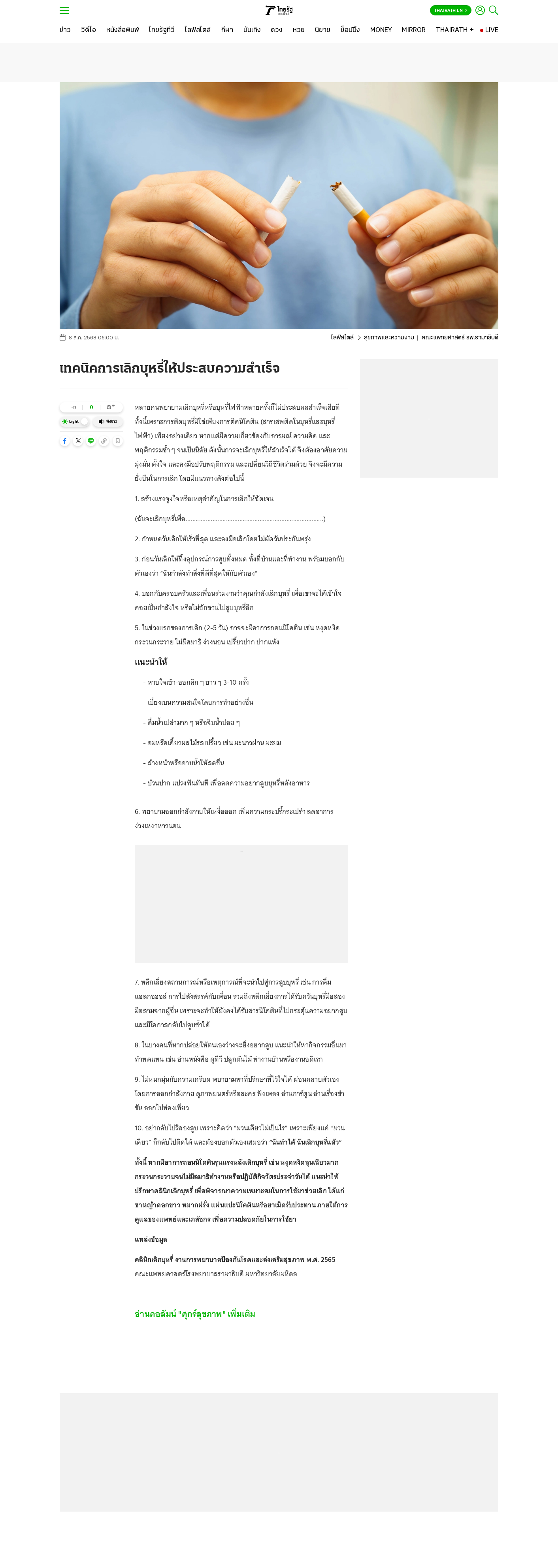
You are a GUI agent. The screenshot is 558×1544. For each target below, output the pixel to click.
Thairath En (450, 10)
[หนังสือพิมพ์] (122, 30)
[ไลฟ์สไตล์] (198, 30)
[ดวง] (277, 30)
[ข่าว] (65, 30)
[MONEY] (381, 30)
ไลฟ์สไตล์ (342, 338)
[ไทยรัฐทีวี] (162, 30)
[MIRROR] (414, 30)
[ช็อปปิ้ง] (350, 30)
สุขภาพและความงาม (389, 338)
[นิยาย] (322, 30)
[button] (65, 441)
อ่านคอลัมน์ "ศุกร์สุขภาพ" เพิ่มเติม (195, 1314)
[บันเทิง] (252, 30)
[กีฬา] (227, 30)
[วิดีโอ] (88, 30)
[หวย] (299, 30)
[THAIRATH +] (455, 30)
